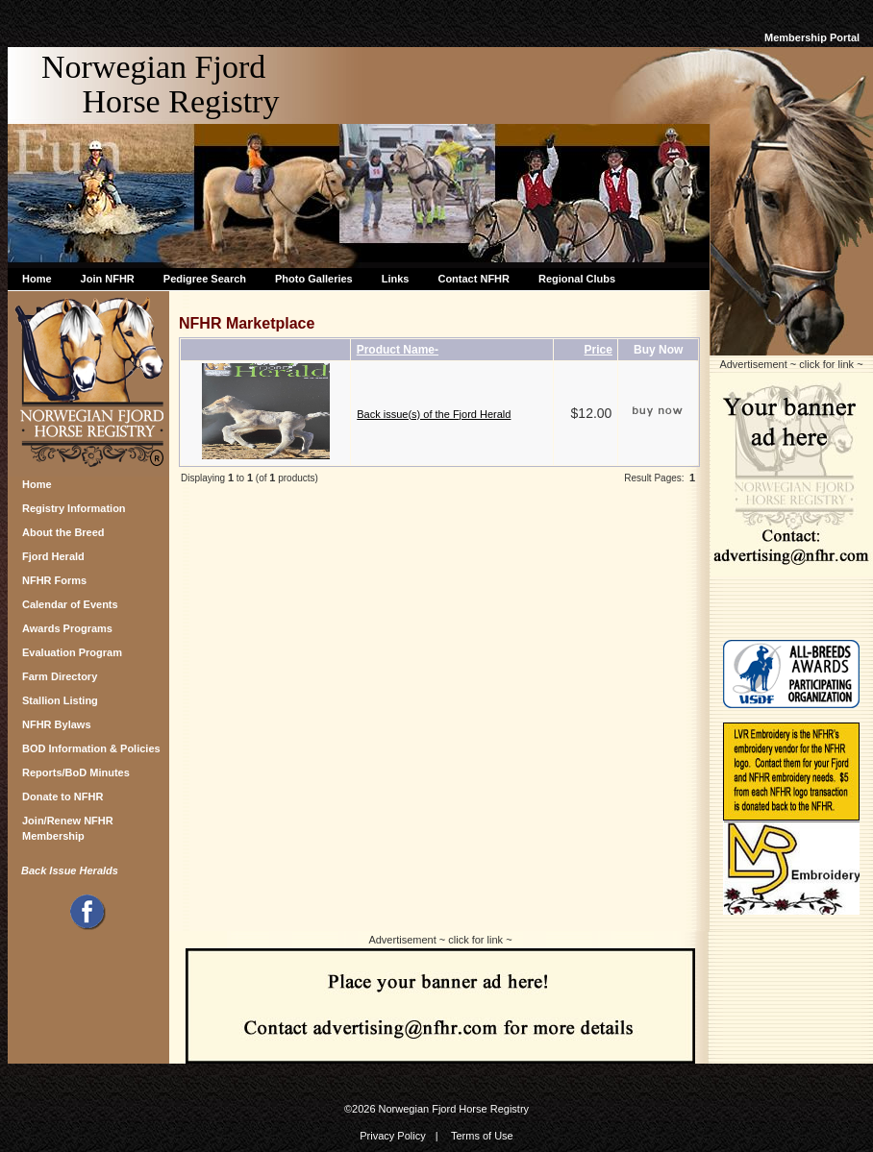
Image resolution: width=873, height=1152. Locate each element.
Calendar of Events (70, 604)
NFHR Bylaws (56, 724)
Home (37, 278)
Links (396, 278)
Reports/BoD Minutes (76, 772)
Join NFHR (108, 278)
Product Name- (397, 349)
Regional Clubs (576, 278)
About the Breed (63, 532)
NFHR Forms (54, 580)
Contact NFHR (473, 278)
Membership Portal (812, 37)
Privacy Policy (392, 1135)
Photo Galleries (314, 278)
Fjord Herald (53, 556)
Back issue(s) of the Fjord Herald (434, 414)
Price (598, 349)
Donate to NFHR (62, 796)
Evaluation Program (72, 652)
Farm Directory (59, 676)
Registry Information (74, 508)
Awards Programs (67, 628)
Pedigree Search (204, 278)
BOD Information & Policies (91, 748)
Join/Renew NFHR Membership (67, 826)
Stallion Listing (60, 700)
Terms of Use (482, 1135)
